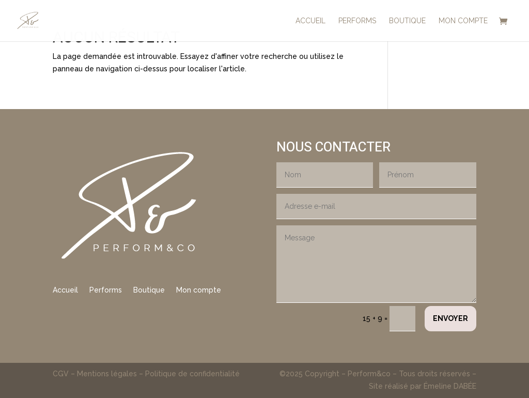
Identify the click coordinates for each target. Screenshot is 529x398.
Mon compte (198, 290)
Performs (105, 290)
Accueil (65, 290)
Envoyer (450, 318)
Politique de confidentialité (192, 374)
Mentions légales (107, 374)
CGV (62, 374)
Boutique (149, 290)
